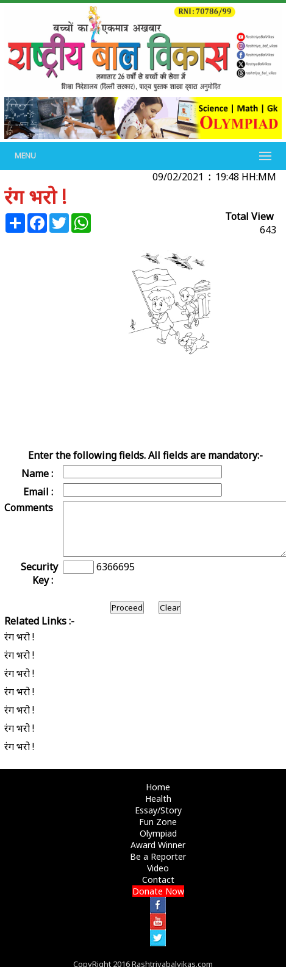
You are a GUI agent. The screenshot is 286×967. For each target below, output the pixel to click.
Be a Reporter (158, 856)
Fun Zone (158, 821)
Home (158, 787)
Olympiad (158, 833)
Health (158, 798)
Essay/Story (158, 810)
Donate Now (158, 891)
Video (158, 868)
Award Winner (157, 845)
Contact (158, 879)
